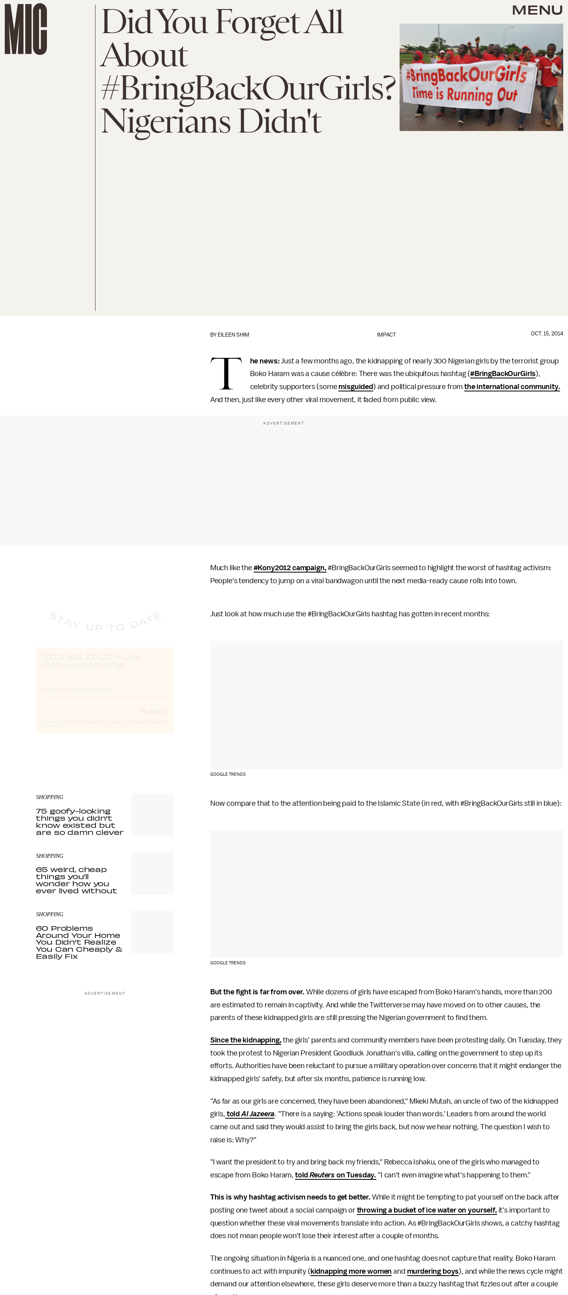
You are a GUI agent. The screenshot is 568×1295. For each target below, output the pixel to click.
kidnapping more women (351, 1271)
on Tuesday (354, 1175)
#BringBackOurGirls (503, 374)
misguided (355, 387)
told (233, 1114)
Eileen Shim (233, 335)
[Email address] (105, 695)
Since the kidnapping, (246, 1040)
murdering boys (433, 1271)
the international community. (512, 387)
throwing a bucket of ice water (406, 1210)
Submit (154, 718)
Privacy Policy (52, 733)
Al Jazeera (258, 1114)
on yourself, (477, 1210)
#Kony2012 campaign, (290, 568)
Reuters (322, 1175)
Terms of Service (146, 729)
